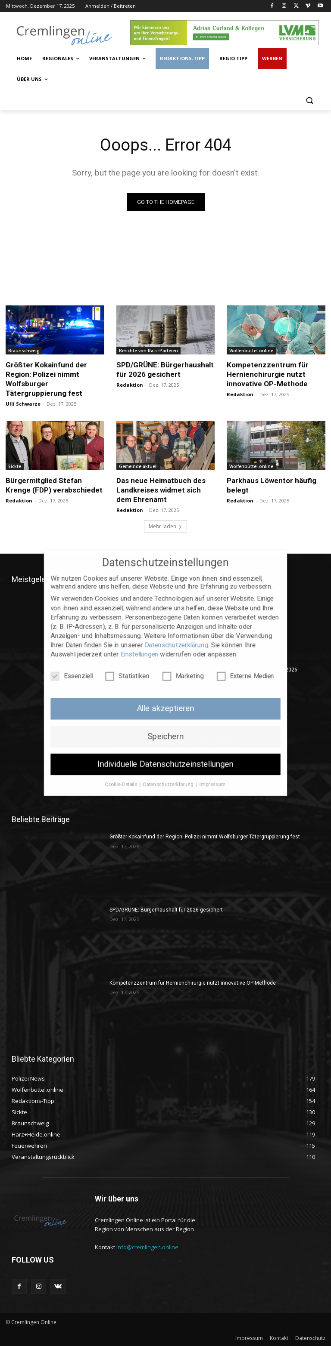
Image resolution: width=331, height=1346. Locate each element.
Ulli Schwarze (23, 403)
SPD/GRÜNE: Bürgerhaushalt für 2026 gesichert (165, 369)
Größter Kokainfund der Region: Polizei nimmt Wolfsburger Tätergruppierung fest (204, 837)
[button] (309, 100)
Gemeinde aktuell (138, 466)
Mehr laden (165, 526)
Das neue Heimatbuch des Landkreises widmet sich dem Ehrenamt (161, 490)
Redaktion (129, 385)
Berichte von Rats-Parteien (148, 351)
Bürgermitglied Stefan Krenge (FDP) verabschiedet (54, 485)
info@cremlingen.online (147, 1247)
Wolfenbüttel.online (251, 351)
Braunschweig (24, 351)
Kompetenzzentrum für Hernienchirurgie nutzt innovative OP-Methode (268, 374)
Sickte (14, 466)
